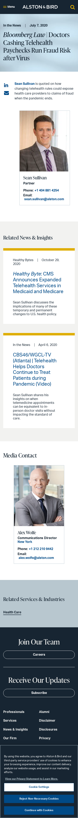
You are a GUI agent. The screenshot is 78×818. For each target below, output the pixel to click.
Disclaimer (47, 720)
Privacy (45, 738)
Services (10, 720)
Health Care (12, 612)
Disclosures (48, 729)
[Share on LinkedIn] (6, 85)
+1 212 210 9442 (41, 549)
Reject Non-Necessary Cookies (39, 799)
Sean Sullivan (25, 83)
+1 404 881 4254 (47, 190)
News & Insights (15, 729)
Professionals (13, 712)
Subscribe (39, 693)
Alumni (44, 712)
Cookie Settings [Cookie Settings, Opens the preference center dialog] (39, 787)
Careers (39, 654)
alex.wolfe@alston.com (36, 558)
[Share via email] (6, 93)
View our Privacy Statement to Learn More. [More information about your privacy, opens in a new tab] (31, 779)
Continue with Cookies (39, 810)
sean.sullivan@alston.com (44, 199)
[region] (39, 781)
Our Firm (10, 738)
